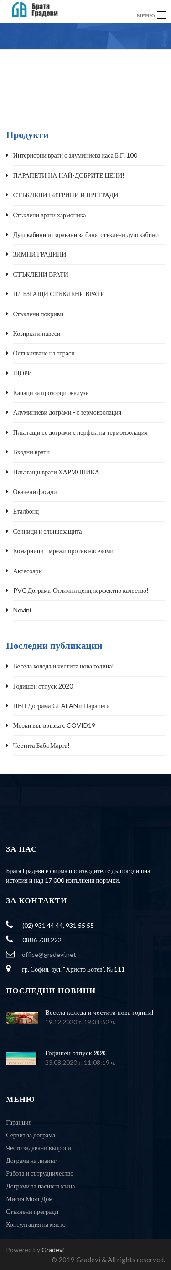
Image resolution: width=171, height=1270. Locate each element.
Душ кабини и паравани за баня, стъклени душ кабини (86, 234)
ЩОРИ (22, 373)
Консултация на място (36, 1224)
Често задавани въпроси (38, 1148)
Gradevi (52, 1250)
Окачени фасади (35, 491)
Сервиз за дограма (30, 1135)
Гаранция (18, 1122)
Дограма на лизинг (31, 1160)
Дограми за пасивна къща (40, 1186)
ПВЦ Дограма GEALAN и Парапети (61, 706)
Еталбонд (26, 511)
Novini (22, 610)
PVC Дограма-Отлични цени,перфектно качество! (81, 590)
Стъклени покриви (38, 314)
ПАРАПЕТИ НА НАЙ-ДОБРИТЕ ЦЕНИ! (69, 175)
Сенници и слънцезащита (47, 531)
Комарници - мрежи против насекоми (63, 551)
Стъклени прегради (32, 1211)
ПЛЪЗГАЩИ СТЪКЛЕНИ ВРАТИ (59, 294)
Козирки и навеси (37, 333)
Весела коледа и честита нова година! (63, 666)
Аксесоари (27, 571)
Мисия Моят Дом (29, 1199)
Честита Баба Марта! (41, 745)
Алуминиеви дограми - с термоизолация (67, 412)
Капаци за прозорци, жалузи (51, 392)
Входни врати (31, 452)
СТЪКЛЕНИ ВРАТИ (40, 274)
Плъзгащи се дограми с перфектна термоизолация (80, 432)
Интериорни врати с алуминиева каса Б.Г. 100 (75, 155)
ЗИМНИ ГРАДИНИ (40, 254)
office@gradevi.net (49, 954)
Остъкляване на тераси (44, 353)
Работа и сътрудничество (39, 1173)
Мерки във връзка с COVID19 (54, 725)
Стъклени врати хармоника (49, 215)
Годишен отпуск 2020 (43, 686)
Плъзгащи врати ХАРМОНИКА (56, 472)
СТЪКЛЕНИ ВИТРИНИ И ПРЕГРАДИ (66, 195)
